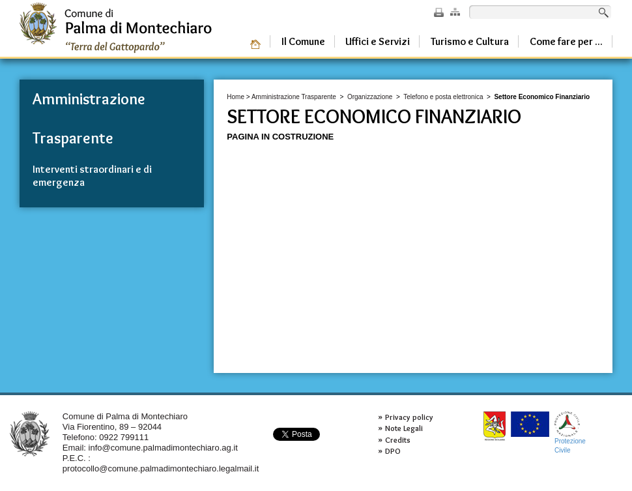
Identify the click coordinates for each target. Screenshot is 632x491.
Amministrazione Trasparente (293, 96)
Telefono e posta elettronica (443, 96)
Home (235, 96)
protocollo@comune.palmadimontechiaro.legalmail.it (161, 468)
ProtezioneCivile (570, 432)
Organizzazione (369, 96)
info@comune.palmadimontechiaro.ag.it (163, 448)
